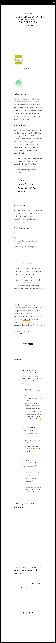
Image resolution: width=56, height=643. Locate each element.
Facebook (26, 319)
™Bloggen (28, 26)
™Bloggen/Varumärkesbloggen (29, 308)
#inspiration (32, 332)
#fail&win (24, 332)
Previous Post (21, 588)
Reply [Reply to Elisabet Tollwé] (35, 462)
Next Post (36, 583)
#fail (18, 332)
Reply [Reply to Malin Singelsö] (35, 372)
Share (52, 2)
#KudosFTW (18, 334)
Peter (31, 343)
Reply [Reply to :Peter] (29, 392)
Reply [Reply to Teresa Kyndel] (31, 430)
